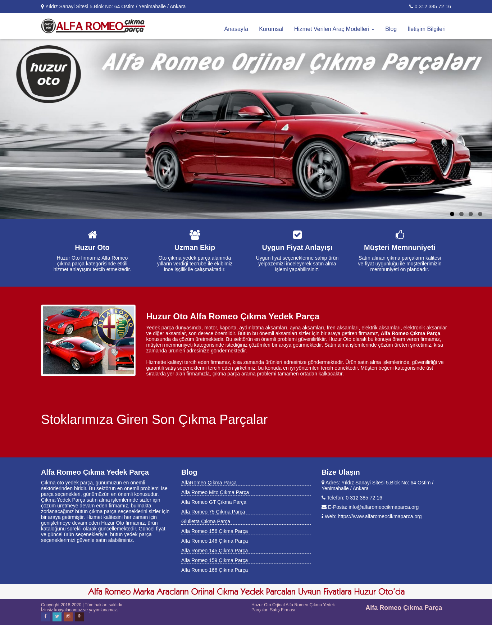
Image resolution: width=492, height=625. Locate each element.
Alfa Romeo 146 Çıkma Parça (214, 541)
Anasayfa (236, 29)
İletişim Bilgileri (426, 29)
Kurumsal (271, 29)
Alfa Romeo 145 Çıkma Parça (214, 550)
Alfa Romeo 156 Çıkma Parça (214, 531)
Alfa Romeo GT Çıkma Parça (213, 502)
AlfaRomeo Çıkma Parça (209, 482)
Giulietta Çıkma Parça (205, 521)
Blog (391, 29)
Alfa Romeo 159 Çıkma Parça (214, 560)
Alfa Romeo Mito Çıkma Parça (215, 492)
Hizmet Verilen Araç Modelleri (334, 29)
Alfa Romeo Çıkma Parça (403, 607)
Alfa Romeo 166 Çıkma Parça (214, 570)
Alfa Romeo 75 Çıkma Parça (213, 512)
